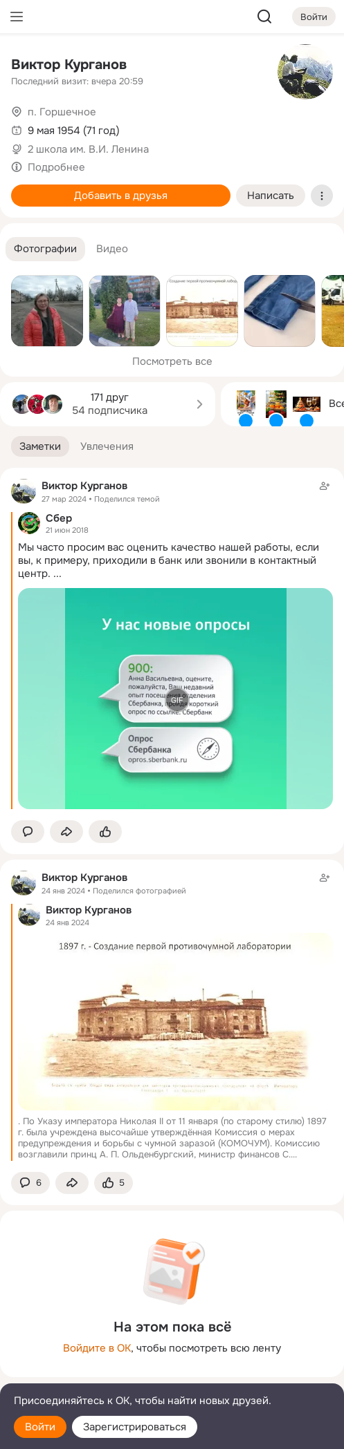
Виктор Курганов (69, 64)
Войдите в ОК (97, 1348)
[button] (45, 249)
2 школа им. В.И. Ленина (88, 149)
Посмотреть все (172, 361)
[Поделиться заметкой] (66, 831)
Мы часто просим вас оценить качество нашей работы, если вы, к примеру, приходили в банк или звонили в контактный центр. (168, 560)
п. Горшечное (62, 112)
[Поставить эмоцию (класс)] (105, 831)
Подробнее (56, 167)
